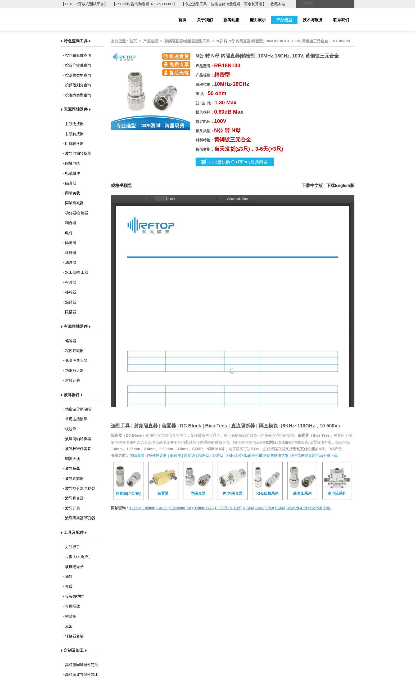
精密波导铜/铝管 (78, 409)
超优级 (189, 455)
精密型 (203, 455)
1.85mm (148, 508)
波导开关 (72, 508)
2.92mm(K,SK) (181, 508)
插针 (69, 576)
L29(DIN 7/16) (230, 508)
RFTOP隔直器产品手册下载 (315, 455)
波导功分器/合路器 (80, 488)
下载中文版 (312, 185)
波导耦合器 (74, 498)
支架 (69, 626)
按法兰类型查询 (78, 75)
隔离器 (70, 242)
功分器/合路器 (76, 213)
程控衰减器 (74, 350)
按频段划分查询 (78, 85)
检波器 (70, 282)
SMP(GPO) (264, 508)
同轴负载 (72, 193)
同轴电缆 (72, 163)
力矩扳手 (72, 547)
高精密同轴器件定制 (81, 665)
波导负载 (72, 468)
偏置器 (70, 341)
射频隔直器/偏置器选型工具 (187, 41)
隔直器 (70, 183)
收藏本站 (277, 4)
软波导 (70, 429)
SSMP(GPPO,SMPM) (304, 508)
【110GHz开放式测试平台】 (84, 4)
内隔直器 (136, 455)
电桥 (69, 233)
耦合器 (70, 223)
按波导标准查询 (78, 65)
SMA (250, 508)
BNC (210, 508)
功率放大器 (74, 370)
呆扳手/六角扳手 (78, 557)
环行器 (70, 253)
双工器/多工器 (76, 272)
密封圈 (70, 616)
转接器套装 (74, 636)
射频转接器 (74, 134)
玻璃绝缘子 (74, 567)
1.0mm (135, 508)
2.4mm (162, 508)
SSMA (280, 508)
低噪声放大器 (76, 360)
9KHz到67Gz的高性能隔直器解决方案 (257, 455)
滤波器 (70, 262)
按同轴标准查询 (78, 55)
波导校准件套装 (78, 448)
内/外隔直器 (157, 455)
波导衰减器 (74, 478)
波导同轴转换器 (78, 153)
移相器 (70, 292)
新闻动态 (231, 19)
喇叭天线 (72, 459)
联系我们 (341, 19)
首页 (182, 19)
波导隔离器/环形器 (80, 518)
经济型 (217, 455)
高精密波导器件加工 (81, 674)
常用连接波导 (76, 419)
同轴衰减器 (74, 203)
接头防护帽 (74, 596)
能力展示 (258, 19)
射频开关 (72, 380)
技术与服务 (313, 19)
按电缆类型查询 (78, 95)
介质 (69, 586)
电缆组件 (72, 173)
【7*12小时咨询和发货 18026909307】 (144, 4)
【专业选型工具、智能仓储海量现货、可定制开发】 (223, 4)
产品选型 (284, 19)
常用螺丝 (72, 606)
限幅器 (70, 312)
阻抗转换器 (74, 143)
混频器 (70, 302)
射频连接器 (74, 124)
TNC (327, 508)
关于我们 (205, 19)
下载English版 (340, 185)
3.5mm (199, 508)
